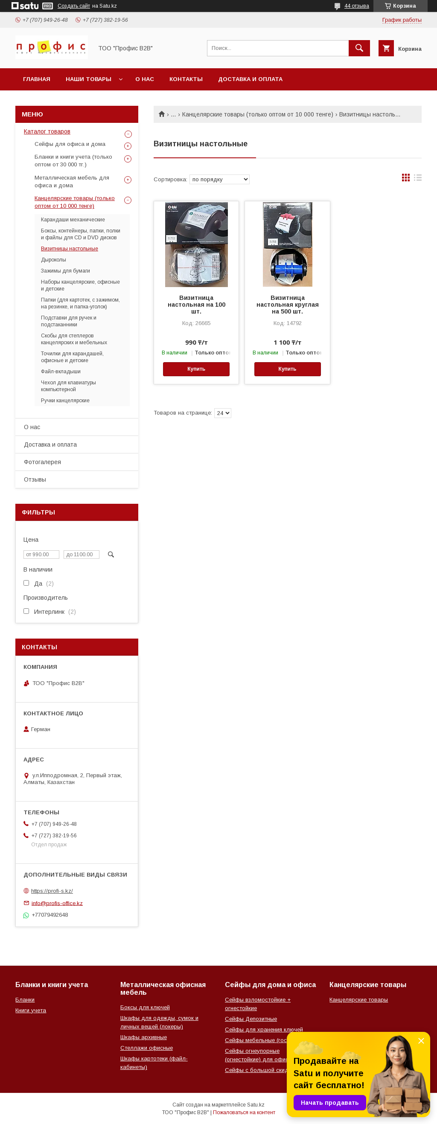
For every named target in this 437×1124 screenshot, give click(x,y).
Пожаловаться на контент (244, 1112)
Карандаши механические (73, 220)
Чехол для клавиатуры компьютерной (68, 386)
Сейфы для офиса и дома (70, 144)
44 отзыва (356, 6)
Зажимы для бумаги (65, 271)
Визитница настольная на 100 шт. (196, 304)
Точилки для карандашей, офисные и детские (72, 357)
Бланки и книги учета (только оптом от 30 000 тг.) (73, 161)
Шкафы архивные (143, 1037)
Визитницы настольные (69, 249)
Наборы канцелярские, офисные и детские (80, 285)
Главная (36, 79)
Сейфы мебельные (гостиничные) (269, 1040)
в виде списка (418, 180)
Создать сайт (74, 6)
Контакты (186, 79)
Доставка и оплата (250, 79)
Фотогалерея (42, 462)
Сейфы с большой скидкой (261, 1070)
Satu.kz (256, 1105)
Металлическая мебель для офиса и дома (72, 181)
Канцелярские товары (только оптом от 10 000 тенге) (257, 114)
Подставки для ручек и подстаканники (68, 321)
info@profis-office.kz (57, 903)
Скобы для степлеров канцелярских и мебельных (74, 339)
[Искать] (359, 48)
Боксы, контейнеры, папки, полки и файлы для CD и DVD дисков (80, 234)
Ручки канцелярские (65, 401)
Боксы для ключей (145, 1007)
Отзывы (35, 479)
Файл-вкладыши (61, 372)
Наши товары (88, 79)
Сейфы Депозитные (251, 1019)
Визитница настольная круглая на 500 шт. (287, 304)
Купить (196, 369)
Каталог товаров (47, 131)
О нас (144, 79)
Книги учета (30, 1010)
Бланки (25, 999)
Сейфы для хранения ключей (264, 1029)
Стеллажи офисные (146, 1048)
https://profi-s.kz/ (52, 891)
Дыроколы (53, 260)
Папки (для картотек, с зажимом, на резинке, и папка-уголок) (80, 303)
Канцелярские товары (358, 999)
